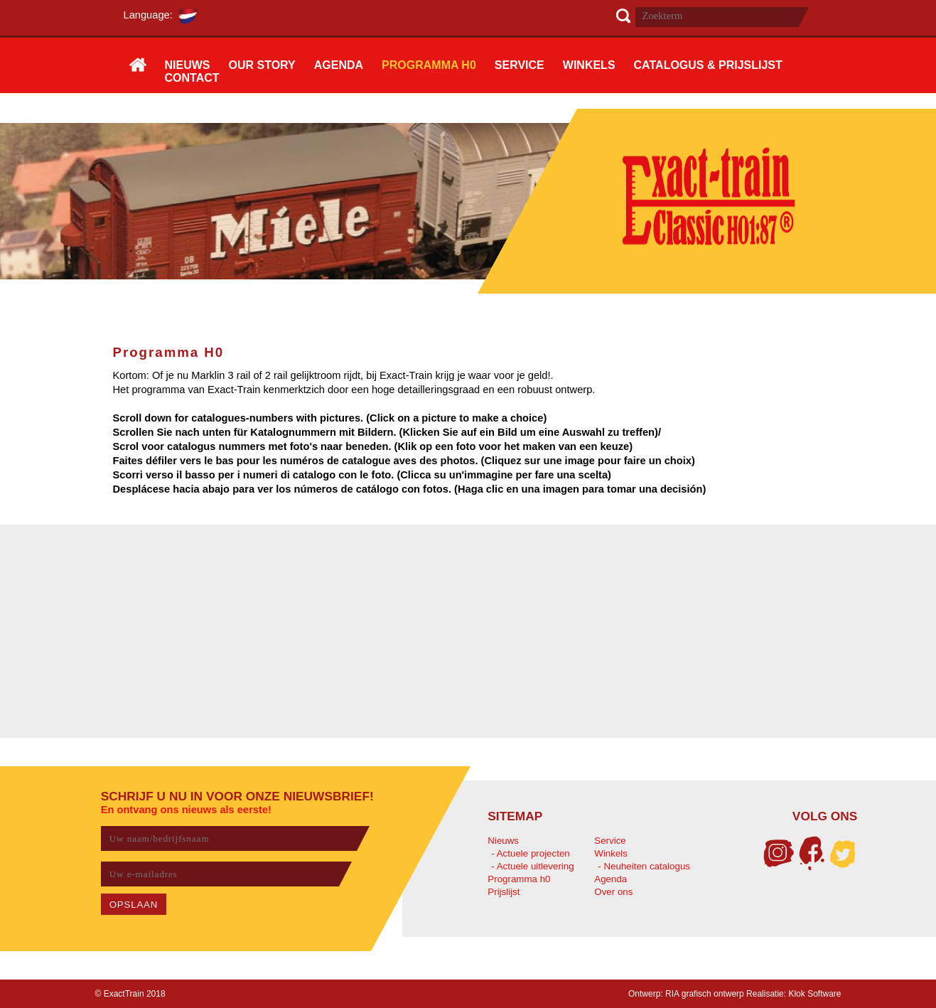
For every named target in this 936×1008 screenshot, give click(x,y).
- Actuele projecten (530, 853)
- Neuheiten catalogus (644, 866)
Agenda (610, 879)
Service (609, 840)
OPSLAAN (133, 904)
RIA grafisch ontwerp (704, 994)
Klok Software (814, 994)
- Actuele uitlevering (532, 866)
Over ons (613, 891)
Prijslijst (504, 891)
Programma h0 (519, 879)
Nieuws (503, 840)
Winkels (611, 853)
